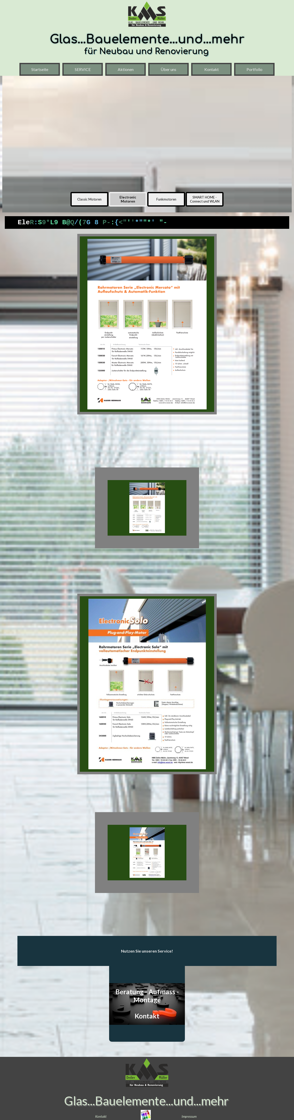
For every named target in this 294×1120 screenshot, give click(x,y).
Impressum (189, 1116)
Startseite (39, 69)
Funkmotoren (166, 199)
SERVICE (83, 69)
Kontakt (211, 69)
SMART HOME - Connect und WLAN (204, 199)
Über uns (168, 69)
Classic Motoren (89, 199)
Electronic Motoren (127, 199)
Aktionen (126, 69)
